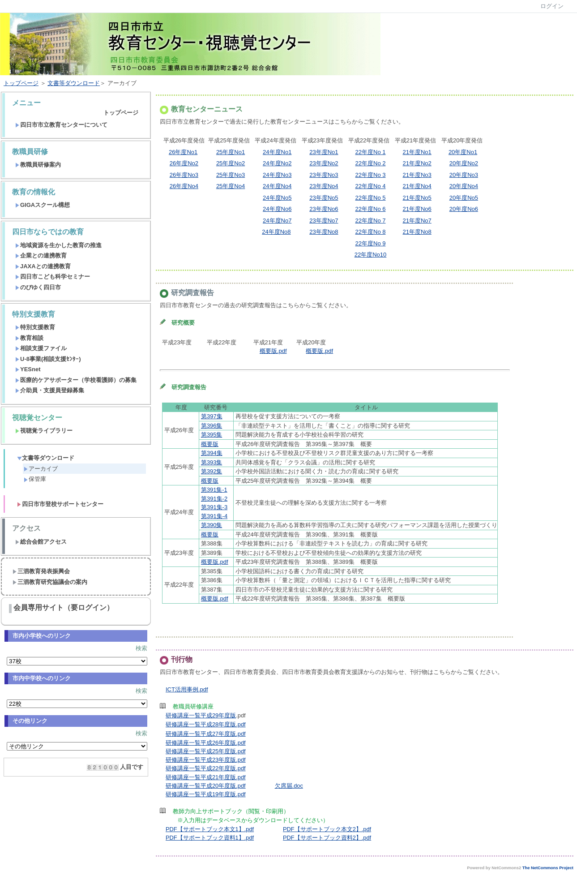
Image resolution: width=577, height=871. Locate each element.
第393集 (211, 462)
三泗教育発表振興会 (41, 571)
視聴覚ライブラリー (44, 430)
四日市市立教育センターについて (61, 124)
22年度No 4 (370, 186)
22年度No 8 (370, 231)
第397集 (211, 416)
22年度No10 (371, 254)
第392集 (211, 471)
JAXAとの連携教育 (43, 266)
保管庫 (35, 479)
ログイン (552, 6)
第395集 (211, 434)
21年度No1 (417, 152)
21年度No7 (417, 220)
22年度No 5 (370, 197)
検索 (141, 648)
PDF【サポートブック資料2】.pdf (327, 837)
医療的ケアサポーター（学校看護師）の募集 (76, 380)
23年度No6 (323, 209)
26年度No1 (183, 152)
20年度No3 (463, 175)
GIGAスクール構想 (42, 205)
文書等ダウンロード (73, 83)
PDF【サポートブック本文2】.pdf (327, 829)
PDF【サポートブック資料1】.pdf (210, 837)
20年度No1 (463, 152)
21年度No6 (417, 209)
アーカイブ (41, 468)
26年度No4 (184, 186)
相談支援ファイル (41, 348)
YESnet (28, 369)
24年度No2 (277, 163)
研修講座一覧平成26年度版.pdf (206, 742)
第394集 (211, 453)
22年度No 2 (370, 163)
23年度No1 (323, 152)
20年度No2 (463, 163)
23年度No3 (323, 175)
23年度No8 (323, 231)
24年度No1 (277, 152)
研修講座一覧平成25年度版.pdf (206, 751)
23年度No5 (323, 197)
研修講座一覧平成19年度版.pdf (206, 794)
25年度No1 (230, 152)
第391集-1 (214, 489)
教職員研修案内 (38, 164)
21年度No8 (417, 231)
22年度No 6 (370, 209)
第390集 (211, 525)
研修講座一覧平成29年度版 (201, 715)
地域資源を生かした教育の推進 (58, 245)
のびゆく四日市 (38, 287)
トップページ (21, 83)
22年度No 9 (370, 243)
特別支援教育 (35, 327)
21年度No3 (417, 175)
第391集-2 (214, 498)
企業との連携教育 (41, 255)
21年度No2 (417, 163)
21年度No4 (417, 186)
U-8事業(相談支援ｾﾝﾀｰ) (48, 359)
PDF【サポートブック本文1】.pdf (210, 829)
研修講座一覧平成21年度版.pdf (206, 777)
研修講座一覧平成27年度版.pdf (206, 733)
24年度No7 (277, 220)
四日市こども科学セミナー (52, 276)
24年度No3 (277, 175)
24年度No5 (277, 197)
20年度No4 (463, 186)
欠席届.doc (289, 785)
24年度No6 (277, 209)
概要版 (209, 444)
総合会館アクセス (41, 541)
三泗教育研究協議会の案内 (50, 582)
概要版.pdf (273, 351)
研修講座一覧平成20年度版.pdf (206, 785)
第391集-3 (214, 507)
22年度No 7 (370, 220)
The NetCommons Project (547, 868)
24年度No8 (276, 231)
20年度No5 (463, 197)
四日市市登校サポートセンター (60, 504)
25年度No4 (230, 186)
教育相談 (29, 338)
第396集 (211, 425)
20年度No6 (463, 209)
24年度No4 (277, 186)
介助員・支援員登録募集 (49, 390)
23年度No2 (323, 163)
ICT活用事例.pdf (187, 689)
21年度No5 (417, 197)
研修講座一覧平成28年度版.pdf (206, 724)
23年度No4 (323, 186)
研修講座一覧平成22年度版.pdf (206, 768)
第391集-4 (214, 516)
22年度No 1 (370, 152)
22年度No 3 (370, 175)
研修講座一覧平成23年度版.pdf (206, 759)
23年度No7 (323, 220)
